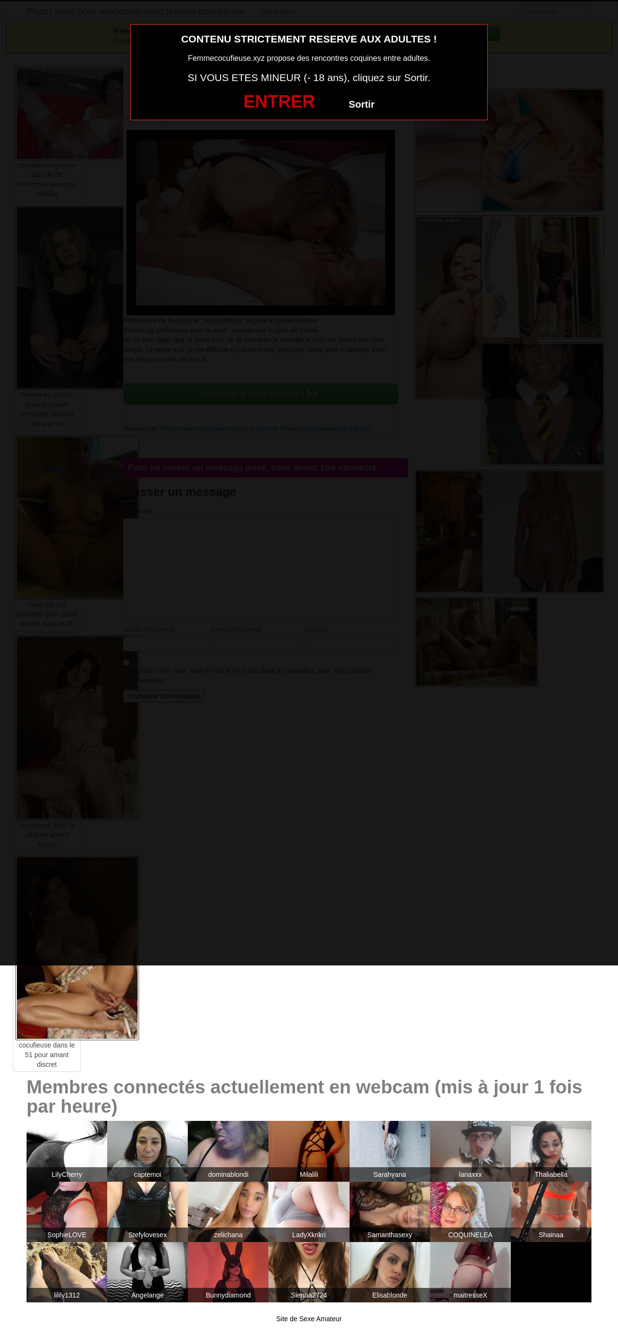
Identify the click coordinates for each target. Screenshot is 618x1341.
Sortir (361, 104)
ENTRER (279, 102)
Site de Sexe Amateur (308, 1319)
